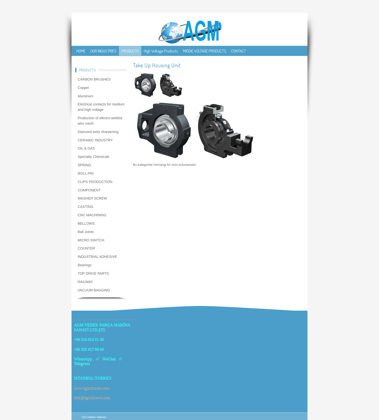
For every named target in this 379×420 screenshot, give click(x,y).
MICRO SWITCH (91, 240)
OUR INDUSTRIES (103, 50)
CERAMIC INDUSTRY (95, 140)
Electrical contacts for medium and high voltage (101, 107)
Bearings (84, 265)
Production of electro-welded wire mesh (100, 120)
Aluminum (85, 96)
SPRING (84, 165)
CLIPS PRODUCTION (95, 182)
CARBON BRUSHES (94, 79)
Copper (83, 88)
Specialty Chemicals (93, 157)
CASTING (85, 207)
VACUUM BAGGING (94, 290)
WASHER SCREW (92, 198)
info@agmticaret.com (92, 397)
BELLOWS (86, 223)
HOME (81, 50)
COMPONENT (89, 190)
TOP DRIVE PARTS (93, 273)
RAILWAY (85, 282)
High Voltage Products (161, 50)
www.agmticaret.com (91, 388)
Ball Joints (86, 232)
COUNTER (86, 248)
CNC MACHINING (92, 215)
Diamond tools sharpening (98, 132)
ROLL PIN (86, 173)
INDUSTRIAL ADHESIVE (97, 257)
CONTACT (238, 50)
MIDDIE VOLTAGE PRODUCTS (204, 50)
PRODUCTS (130, 50)
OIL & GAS (86, 148)
